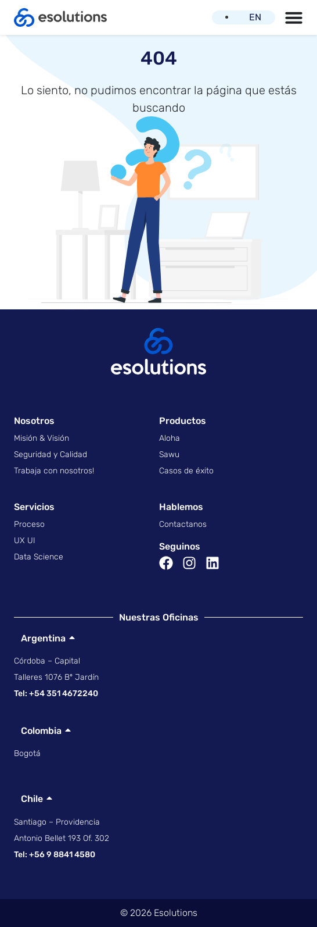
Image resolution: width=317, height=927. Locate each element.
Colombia (38, 730)
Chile (28, 798)
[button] (158, 638)
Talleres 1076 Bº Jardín (56, 677)
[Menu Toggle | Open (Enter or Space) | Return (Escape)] (293, 17)
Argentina (40, 638)
